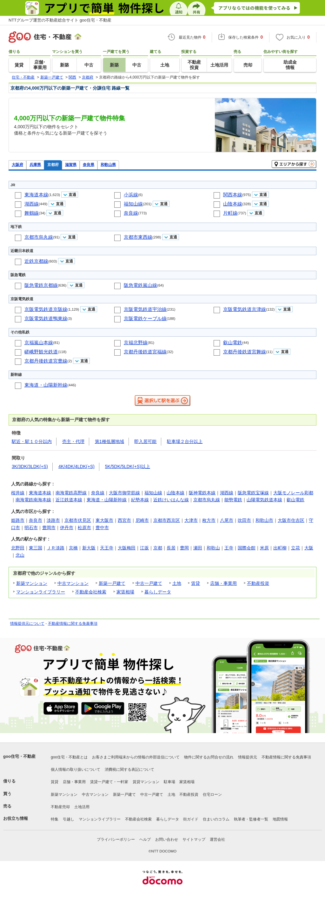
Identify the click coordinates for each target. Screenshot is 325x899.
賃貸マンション (146, 782)
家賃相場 (125, 591)
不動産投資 (258, 583)
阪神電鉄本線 (202, 492)
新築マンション (31, 583)
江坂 (144, 547)
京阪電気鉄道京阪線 (45, 309)
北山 (20, 555)
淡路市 (53, 520)
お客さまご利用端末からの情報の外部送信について (136, 757)
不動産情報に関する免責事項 (72, 623)
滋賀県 (70, 164)
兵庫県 (35, 164)
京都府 (53, 164)
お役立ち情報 (15, 818)
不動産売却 (60, 807)
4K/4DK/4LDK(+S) (76, 466)
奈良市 (35, 520)
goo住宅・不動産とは (69, 757)
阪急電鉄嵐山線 (140, 285)
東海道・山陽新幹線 (45, 385)
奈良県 (88, 164)
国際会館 (246, 547)
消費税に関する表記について (129, 769)
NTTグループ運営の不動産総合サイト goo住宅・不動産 (60, 20)
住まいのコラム (216, 819)
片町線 (230, 213)
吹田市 (244, 520)
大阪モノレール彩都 (293, 492)
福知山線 (133, 203)
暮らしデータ (157, 591)
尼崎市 (142, 520)
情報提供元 (247, 757)
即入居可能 (145, 441)
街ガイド (190, 819)
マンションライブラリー (40, 591)
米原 (264, 547)
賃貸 (195, 583)
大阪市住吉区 (291, 520)
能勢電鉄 (233, 499)
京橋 (73, 547)
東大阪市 (104, 520)
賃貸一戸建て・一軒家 (109, 782)
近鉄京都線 (36, 261)
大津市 (191, 520)
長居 (171, 547)
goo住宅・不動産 (19, 756)
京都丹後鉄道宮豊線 (45, 361)
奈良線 (131, 213)
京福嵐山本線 (38, 342)
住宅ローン (212, 794)
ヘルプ (145, 839)
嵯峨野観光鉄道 (41, 351)
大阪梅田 (127, 547)
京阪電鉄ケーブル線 (145, 318)
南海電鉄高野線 (71, 492)
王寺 (228, 547)
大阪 (308, 547)
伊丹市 (66, 527)
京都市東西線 (138, 237)
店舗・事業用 (223, 583)
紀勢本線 (140, 499)
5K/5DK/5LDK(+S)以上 (127, 466)
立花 (295, 547)
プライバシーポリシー (116, 839)
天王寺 (106, 547)
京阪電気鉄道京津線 (244, 309)
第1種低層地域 (109, 441)
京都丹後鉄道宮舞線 (244, 351)
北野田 (17, 547)
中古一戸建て (149, 583)
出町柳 (280, 547)
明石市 (31, 527)
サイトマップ (193, 839)
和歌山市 (264, 520)
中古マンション (73, 583)
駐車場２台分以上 (184, 441)
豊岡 (184, 547)
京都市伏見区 (77, 520)
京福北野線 (136, 342)
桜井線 (17, 492)
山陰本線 (232, 203)
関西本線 (232, 194)
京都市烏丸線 (38, 237)
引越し (68, 819)
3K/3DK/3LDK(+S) (30, 466)
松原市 (84, 527)
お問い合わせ (166, 839)
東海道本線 (36, 194)
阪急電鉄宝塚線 (253, 492)
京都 (157, 547)
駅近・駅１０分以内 (32, 441)
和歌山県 (108, 164)
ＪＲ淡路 (55, 547)
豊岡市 (49, 527)
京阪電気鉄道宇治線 (145, 309)
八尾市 (226, 520)
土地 (176, 583)
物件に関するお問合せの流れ (209, 757)
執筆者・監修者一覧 (251, 819)
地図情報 (280, 819)
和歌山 (213, 547)
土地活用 (82, 807)
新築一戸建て (112, 583)
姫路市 (17, 520)
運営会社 (217, 839)
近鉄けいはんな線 (171, 499)
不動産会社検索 (90, 591)
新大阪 (89, 547)
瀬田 (197, 547)
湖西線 (31, 203)
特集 (54, 819)
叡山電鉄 (232, 342)
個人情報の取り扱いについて (75, 769)
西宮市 (124, 520)
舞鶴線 (31, 213)
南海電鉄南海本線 (33, 499)
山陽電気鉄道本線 (264, 499)
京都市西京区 (166, 520)
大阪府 (17, 164)
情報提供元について (27, 623)
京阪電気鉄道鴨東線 (45, 318)
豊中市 (102, 527)
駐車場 (169, 782)
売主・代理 (73, 441)
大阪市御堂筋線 (124, 492)
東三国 (35, 547)
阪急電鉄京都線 (41, 285)
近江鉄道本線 (69, 499)
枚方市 (209, 520)
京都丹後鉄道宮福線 (145, 351)
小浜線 (131, 194)
